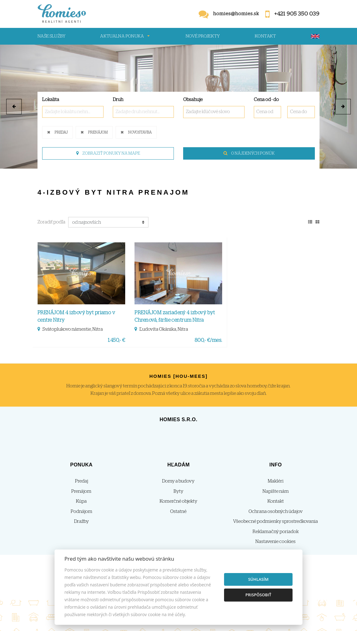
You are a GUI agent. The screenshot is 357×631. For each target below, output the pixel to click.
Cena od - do (266, 99)
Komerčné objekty (178, 501)
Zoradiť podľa (51, 222)
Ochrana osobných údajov (276, 511)
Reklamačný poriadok (276, 531)
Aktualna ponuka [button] (122, 36)
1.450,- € (116, 340)
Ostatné (178, 511)
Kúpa (81, 501)
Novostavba (140, 132)
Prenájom (98, 132)
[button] (14, 106)
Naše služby (51, 36)
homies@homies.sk (236, 13)
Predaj (61, 132)
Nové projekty (203, 36)
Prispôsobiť (258, 595)
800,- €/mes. (208, 340)
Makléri (276, 481)
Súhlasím (258, 579)
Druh (118, 99)
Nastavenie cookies (275, 541)
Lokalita (50, 99)
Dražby (81, 521)
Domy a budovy (178, 481)
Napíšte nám (275, 491)
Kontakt (265, 36)
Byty (178, 491)
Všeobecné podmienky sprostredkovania (275, 521)
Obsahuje (193, 99)
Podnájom (81, 511)
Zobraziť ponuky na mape (108, 153)
